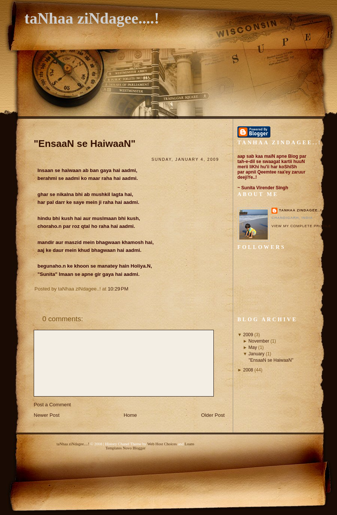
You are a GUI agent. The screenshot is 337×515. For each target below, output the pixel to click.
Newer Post (47, 415)
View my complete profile (301, 226)
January (257, 353)
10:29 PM (118, 289)
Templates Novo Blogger (126, 448)
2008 (248, 370)
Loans (189, 444)
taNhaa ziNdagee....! (91, 18)
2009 (248, 334)
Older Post (213, 415)
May (253, 347)
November (259, 341)
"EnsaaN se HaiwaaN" (85, 143)
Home (130, 415)
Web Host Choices (162, 444)
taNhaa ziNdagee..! (300, 210)
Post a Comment (52, 404)
